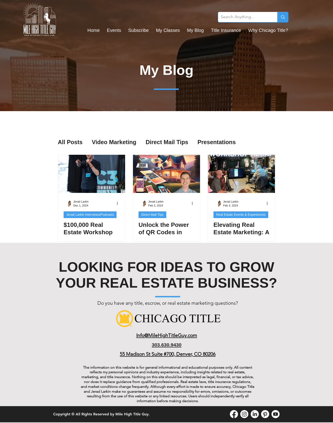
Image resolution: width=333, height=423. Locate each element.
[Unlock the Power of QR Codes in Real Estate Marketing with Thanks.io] (166, 174)
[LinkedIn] (255, 414)
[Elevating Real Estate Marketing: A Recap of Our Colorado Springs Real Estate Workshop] (241, 174)
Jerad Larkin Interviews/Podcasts (90, 214)
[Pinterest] (265, 414)
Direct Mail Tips (167, 142)
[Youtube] (275, 414)
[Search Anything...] (244, 17)
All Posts (70, 142)
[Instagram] (244, 414)
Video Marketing (114, 142)
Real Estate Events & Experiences (240, 214)
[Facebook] (234, 414)
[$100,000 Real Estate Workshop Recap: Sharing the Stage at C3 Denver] (91, 174)
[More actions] (119, 203)
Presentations (216, 142)
